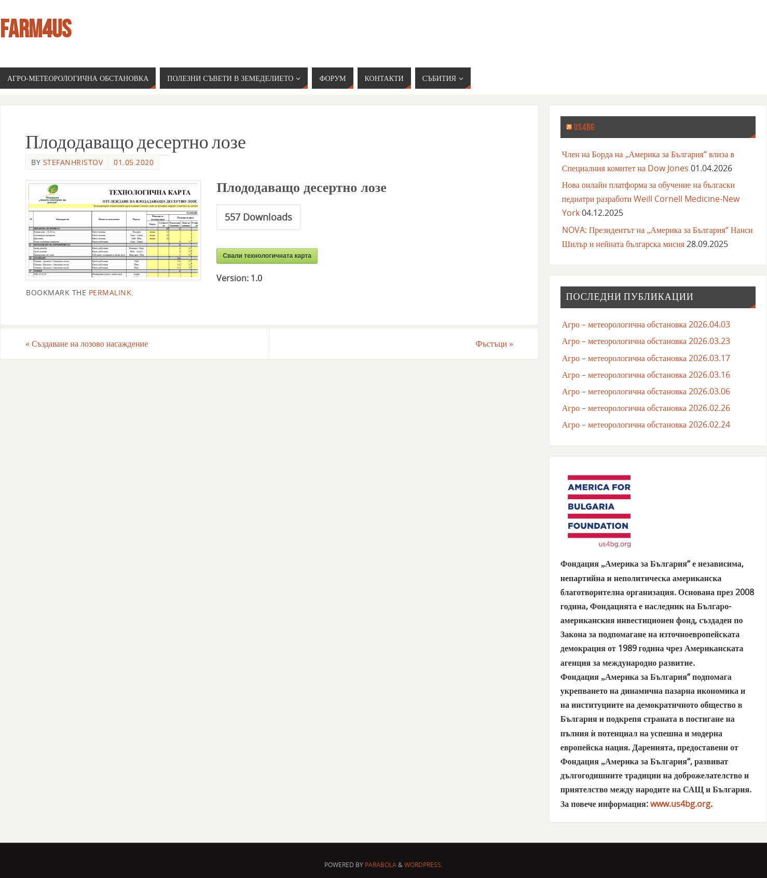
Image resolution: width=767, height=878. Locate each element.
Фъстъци (494, 343)
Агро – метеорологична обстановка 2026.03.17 (646, 358)
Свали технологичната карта (267, 255)
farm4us (35, 29)
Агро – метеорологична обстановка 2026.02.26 (646, 408)
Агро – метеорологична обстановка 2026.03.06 (646, 391)
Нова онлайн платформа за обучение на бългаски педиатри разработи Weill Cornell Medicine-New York (651, 198)
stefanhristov (73, 162)
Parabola (380, 864)
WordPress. (423, 864)
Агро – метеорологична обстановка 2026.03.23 (646, 341)
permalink (110, 292)
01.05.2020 (134, 162)
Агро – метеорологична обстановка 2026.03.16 (646, 374)
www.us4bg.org (680, 804)
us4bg (584, 127)
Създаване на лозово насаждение (86, 343)
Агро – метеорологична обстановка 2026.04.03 (646, 324)
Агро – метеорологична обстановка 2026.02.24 (646, 424)
